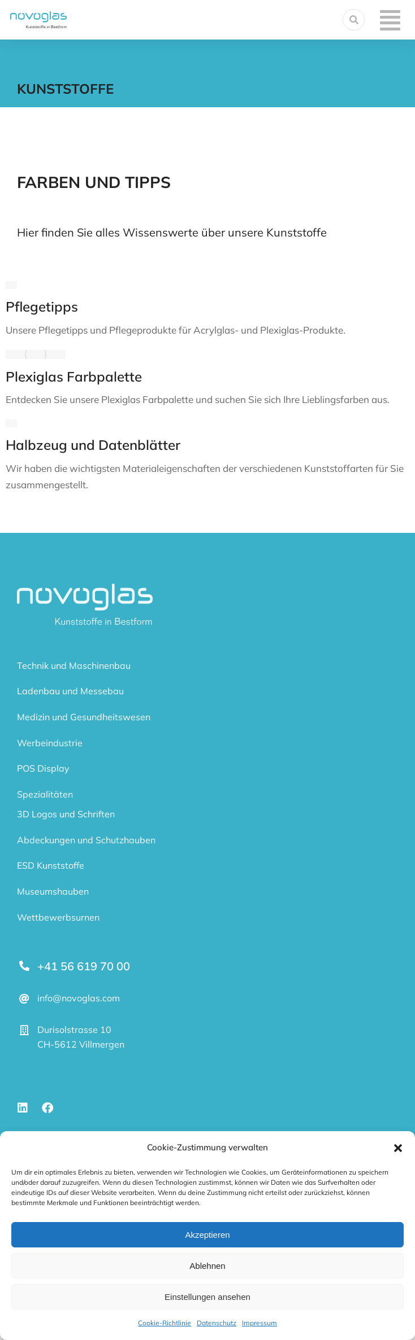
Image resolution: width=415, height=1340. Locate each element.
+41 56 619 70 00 (83, 966)
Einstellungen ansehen (207, 1297)
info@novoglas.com (78, 998)
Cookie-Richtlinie (164, 1323)
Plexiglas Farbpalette (74, 376)
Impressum (259, 1323)
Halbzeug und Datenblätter (93, 444)
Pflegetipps (42, 306)
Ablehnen (207, 1266)
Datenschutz (216, 1323)
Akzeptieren (207, 1235)
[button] (398, 1148)
